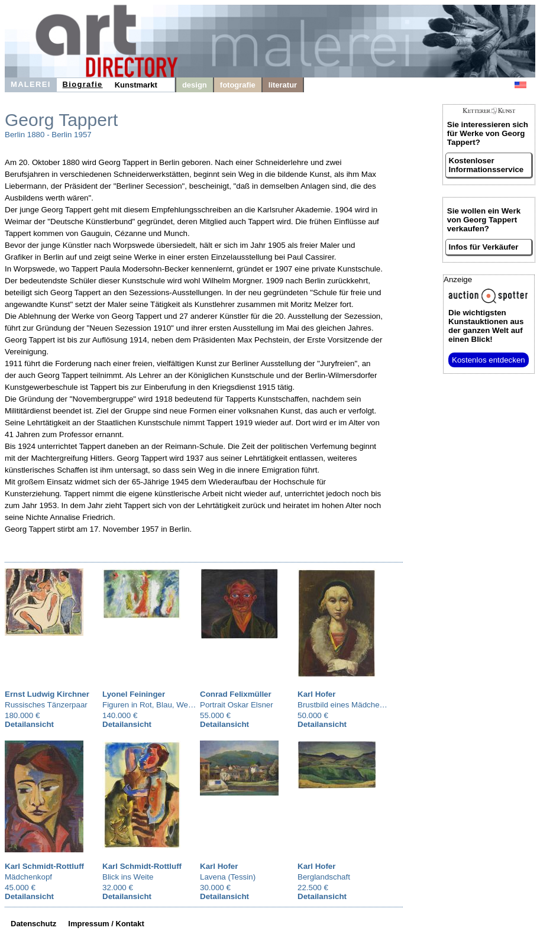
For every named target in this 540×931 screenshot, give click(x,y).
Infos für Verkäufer (484, 247)
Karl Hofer (316, 694)
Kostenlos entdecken (488, 359)
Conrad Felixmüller (235, 694)
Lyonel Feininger (133, 694)
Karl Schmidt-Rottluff (44, 866)
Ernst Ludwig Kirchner (47, 694)
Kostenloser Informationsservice (486, 165)
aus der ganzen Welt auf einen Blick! (485, 326)
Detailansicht (29, 724)
